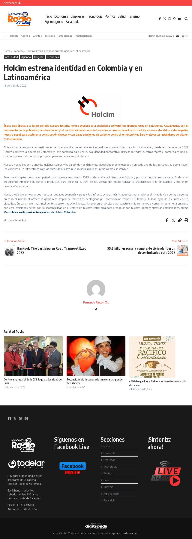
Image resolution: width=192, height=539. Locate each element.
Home (7, 50)
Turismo (134, 16)
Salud (122, 16)
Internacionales (84, 35)
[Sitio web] (96, 309)
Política (110, 16)
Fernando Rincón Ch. (96, 302)
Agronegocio (54, 21)
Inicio (48, 16)
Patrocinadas (65, 35)
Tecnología (95, 16)
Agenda (25, 35)
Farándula (72, 21)
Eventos (37, 35)
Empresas (77, 16)
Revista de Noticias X (128, 533)
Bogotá (14, 35)
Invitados (50, 35)
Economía (61, 16)
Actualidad (11, 57)
